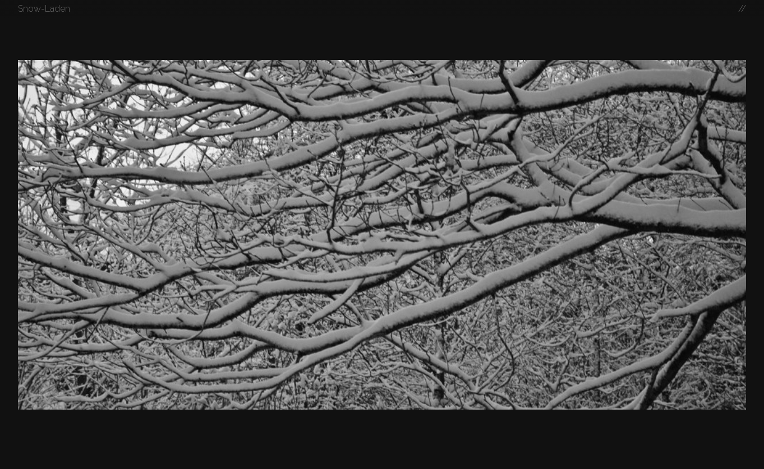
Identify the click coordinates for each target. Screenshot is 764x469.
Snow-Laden (44, 8)
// (742, 8)
